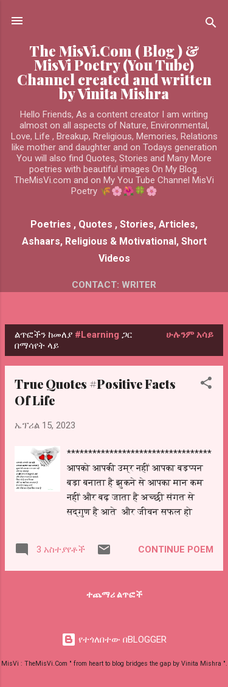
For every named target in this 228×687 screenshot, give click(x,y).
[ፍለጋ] (211, 24)
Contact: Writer (114, 284)
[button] (206, 384)
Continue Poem (175, 549)
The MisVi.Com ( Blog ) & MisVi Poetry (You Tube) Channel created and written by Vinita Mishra (114, 72)
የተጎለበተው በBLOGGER (114, 639)
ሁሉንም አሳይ (189, 334)
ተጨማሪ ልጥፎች (114, 594)
